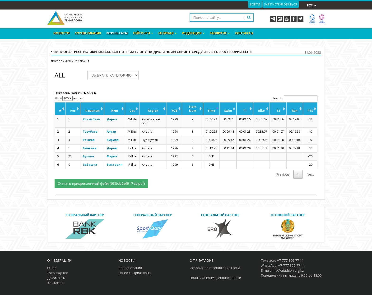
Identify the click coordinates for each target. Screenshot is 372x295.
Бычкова (90, 148)
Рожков (89, 140)
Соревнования (88, 33)
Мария (112, 156)
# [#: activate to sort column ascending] (60, 111)
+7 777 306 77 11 (290, 260)
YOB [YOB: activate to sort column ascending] (174, 111)
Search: (295, 98)
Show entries (69, 98)
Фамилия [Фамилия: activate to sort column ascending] (92, 111)
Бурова (88, 156)
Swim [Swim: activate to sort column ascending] (228, 111)
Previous (282, 174)
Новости (61, 33)
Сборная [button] (167, 33)
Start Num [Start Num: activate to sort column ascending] (192, 109)
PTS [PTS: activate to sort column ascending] (310, 111)
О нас (51, 268)
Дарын (112, 119)
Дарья (112, 148)
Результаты (117, 33)
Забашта (90, 165)
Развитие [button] (220, 33)
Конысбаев (91, 119)
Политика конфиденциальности (215, 278)
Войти (255, 4)
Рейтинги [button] (143, 33)
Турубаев (90, 132)
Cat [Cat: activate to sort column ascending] (132, 111)
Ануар (111, 132)
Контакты (244, 33)
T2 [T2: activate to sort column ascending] (278, 111)
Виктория (114, 165)
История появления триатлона (215, 268)
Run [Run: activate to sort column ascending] (295, 111)
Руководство (57, 273)
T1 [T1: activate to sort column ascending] (245, 111)
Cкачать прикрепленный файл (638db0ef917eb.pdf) (101, 183)
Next (310, 174)
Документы (56, 278)
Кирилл (113, 140)
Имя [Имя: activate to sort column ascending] (114, 111)
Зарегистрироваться (280, 4)
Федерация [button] (193, 33)
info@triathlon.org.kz (288, 270)
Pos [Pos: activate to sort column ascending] (73, 111)
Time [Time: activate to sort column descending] (211, 111)
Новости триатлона (134, 273)
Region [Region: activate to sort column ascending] (153, 111)
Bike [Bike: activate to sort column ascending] (261, 111)
